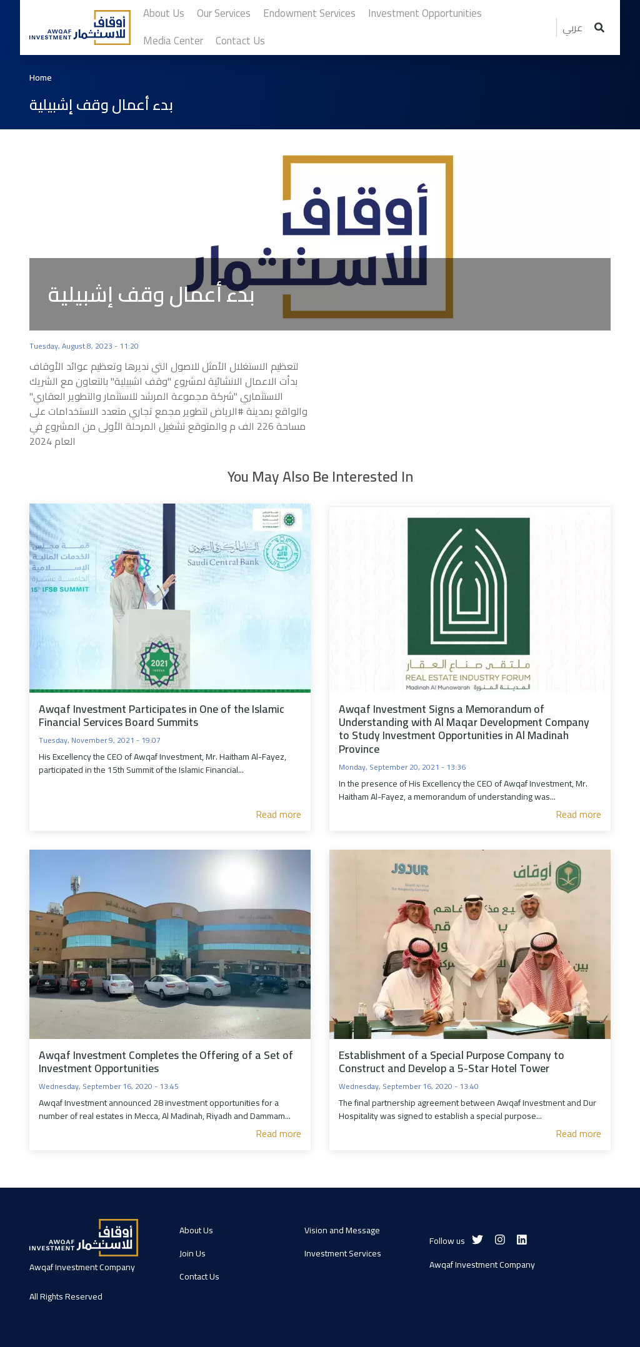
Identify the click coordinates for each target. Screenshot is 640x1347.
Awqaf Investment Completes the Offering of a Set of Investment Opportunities (166, 1061)
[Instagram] (500, 1239)
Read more (278, 814)
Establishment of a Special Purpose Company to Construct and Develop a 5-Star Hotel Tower (451, 1061)
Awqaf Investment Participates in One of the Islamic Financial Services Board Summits (161, 715)
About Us (196, 1230)
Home (40, 77)
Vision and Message (342, 1230)
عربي (572, 27)
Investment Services (342, 1253)
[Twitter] (477, 1239)
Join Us (192, 1253)
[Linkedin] (522, 1239)
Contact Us (199, 1276)
